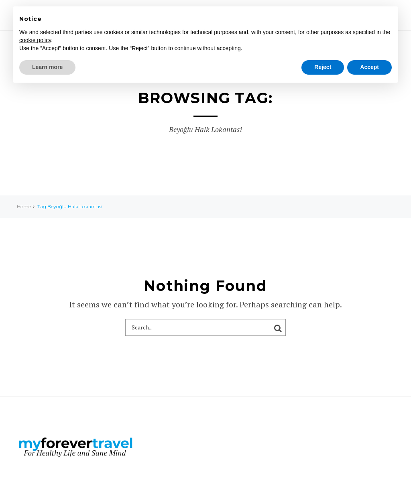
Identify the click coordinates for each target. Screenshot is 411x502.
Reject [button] (322, 67)
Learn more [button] (47, 67)
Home (24, 206)
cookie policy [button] (35, 40)
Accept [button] (369, 67)
